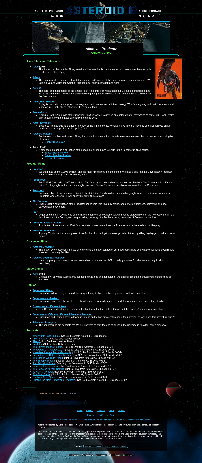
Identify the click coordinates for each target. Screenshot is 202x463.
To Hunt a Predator (43, 371)
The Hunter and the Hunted (47, 347)
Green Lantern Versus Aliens (49, 306)
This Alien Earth (41, 374)
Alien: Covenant (42, 123)
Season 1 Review (54, 158)
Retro (106, 446)
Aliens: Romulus (42, 133)
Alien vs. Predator (43, 247)
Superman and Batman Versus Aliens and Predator (62, 314)
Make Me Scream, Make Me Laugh (52, 352)
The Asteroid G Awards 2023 (48, 349)
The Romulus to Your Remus (48, 369)
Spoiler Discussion (55, 142)
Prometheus (40, 112)
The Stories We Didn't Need (48, 358)
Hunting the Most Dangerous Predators (54, 380)
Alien (36, 66)
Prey (35, 212)
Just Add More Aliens (44, 363)
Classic (98, 446)
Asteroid (88, 446)
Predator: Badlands (44, 230)
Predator (38, 169)
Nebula (115, 446)
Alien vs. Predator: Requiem (49, 257)
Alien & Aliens (40, 338)
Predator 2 (39, 179)
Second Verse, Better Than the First (52, 355)
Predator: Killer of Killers (47, 222)
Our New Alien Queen (44, 377)
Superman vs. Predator (46, 298)
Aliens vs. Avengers (44, 322)
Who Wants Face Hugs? (46, 336)
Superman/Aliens (43, 290)
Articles (55, 393)
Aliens (36, 77)
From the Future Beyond (46, 366)
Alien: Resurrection (44, 101)
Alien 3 (37, 88)
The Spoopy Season (44, 360)
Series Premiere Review (58, 155)
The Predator (40, 201)
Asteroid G (45, 393)
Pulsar (124, 446)
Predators (38, 190)
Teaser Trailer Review (56, 152)
